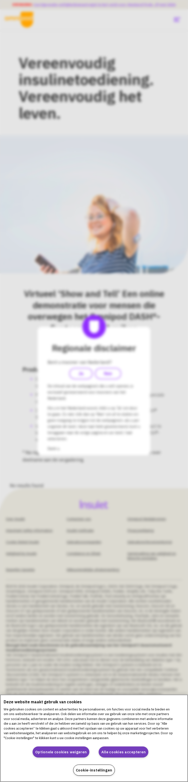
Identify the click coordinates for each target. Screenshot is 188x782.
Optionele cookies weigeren (61, 752)
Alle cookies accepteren (123, 752)
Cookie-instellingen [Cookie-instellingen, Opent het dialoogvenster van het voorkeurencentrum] (94, 770)
